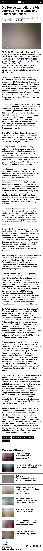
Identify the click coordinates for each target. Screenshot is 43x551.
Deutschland (6, 437)
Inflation (8, 95)
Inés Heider (7, 18)
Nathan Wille (35, 18)
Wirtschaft (5, 441)
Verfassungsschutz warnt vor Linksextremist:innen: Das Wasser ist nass (26, 522)
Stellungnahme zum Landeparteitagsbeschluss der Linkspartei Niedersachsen (27, 490)
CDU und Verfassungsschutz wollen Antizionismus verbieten (26, 478)
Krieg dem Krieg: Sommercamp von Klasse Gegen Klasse (24, 456)
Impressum (7, 547)
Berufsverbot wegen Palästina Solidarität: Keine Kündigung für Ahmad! (27, 500)
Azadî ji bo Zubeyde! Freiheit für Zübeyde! (24, 510)
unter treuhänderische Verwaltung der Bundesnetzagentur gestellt (15, 180)
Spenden (6, 544)
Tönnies (23, 297)
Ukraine (30, 437)
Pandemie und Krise (19, 437)
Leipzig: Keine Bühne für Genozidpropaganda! (26, 532)
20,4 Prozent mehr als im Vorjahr (19, 115)
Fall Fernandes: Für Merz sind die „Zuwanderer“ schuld (28, 466)
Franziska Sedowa (21, 18)
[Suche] (40, 2)
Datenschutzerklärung (11, 549)
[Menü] (3, 2)
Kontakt (5, 542)
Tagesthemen (30, 106)
